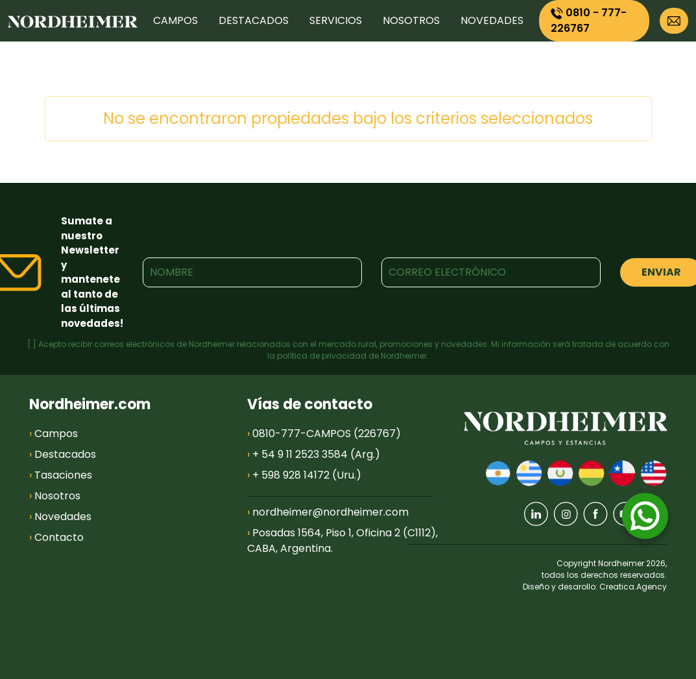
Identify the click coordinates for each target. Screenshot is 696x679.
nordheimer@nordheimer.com (330, 512)
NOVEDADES (492, 20)
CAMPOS (175, 20)
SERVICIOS (335, 20)
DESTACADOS (254, 20)
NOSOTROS (411, 20)
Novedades (60, 516)
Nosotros (54, 495)
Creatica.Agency (633, 586)
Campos (53, 433)
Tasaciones (60, 475)
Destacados (62, 454)
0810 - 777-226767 (589, 20)
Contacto (56, 537)
